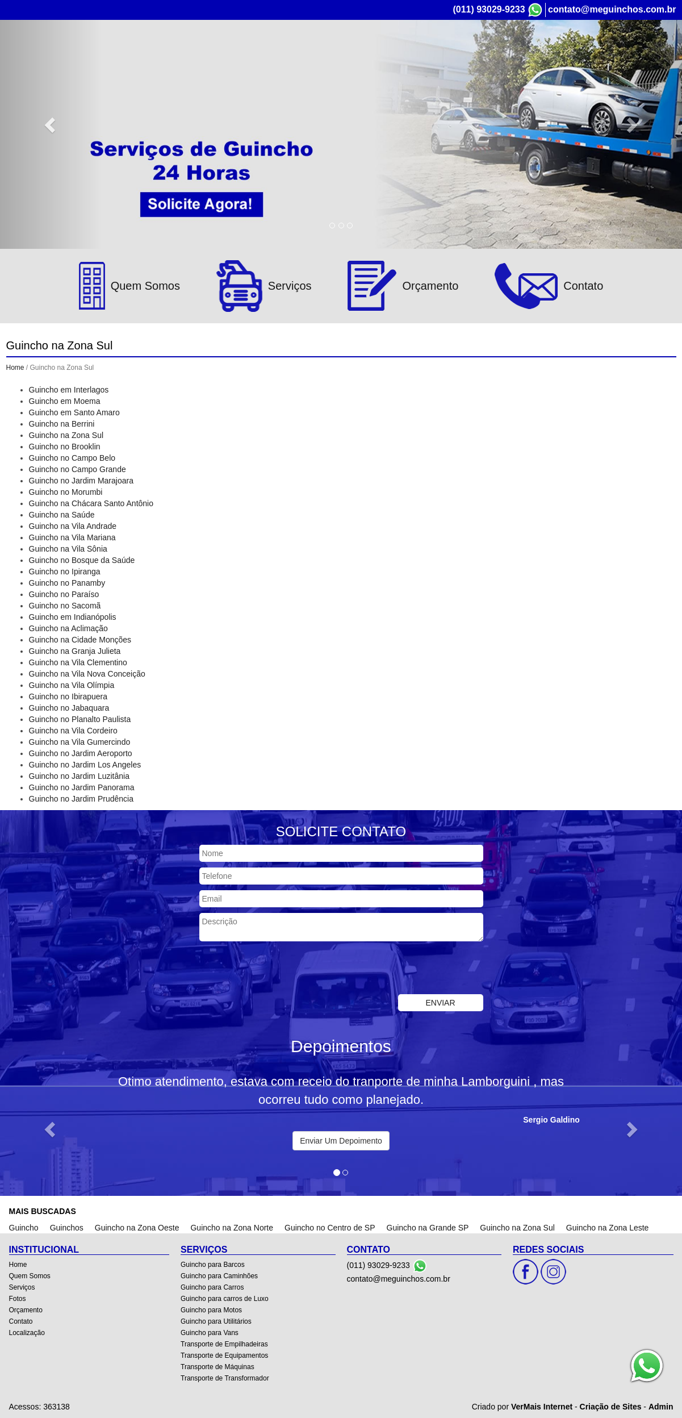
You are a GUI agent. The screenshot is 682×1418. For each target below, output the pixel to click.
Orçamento (547, 50)
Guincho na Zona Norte (231, 1227)
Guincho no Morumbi (66, 492)
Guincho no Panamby (67, 582)
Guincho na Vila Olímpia (72, 685)
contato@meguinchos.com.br (612, 9)
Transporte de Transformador (225, 1378)
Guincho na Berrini (62, 423)
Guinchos (66, 1227)
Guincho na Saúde (62, 514)
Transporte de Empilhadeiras (224, 1344)
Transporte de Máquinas (217, 1367)
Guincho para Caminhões (219, 1276)
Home (355, 50)
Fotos (502, 50)
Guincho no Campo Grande (77, 469)
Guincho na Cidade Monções (80, 639)
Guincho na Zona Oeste (137, 1227)
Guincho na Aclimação (68, 628)
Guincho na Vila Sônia (68, 548)
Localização (647, 50)
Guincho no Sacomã (65, 605)
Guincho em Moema (65, 401)
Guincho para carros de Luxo (225, 1299)
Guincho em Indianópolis (72, 617)
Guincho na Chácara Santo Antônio (91, 503)
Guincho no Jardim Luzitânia (79, 776)
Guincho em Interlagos (69, 389)
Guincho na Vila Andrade (73, 526)
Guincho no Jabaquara (69, 707)
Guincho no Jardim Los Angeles (85, 764)
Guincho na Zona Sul (66, 435)
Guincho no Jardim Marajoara (81, 480)
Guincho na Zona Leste (607, 1227)
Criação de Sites (611, 1406)
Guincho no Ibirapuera (68, 696)
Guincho (24, 1227)
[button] (51, 124)
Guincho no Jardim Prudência (81, 798)
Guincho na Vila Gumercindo (80, 741)
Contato (596, 50)
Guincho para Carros (212, 1287)
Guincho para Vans (210, 1333)
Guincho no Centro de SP (329, 1227)
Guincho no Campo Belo (72, 457)
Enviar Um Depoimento (341, 1140)
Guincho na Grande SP (428, 1227)
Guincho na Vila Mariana (72, 537)
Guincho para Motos (211, 1310)
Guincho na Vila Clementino (78, 662)
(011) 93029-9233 (489, 9)
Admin (660, 1406)
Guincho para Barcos (213, 1265)
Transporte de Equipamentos (224, 1355)
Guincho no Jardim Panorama (82, 787)
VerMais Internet (541, 1406)
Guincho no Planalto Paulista (80, 719)
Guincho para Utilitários (216, 1321)
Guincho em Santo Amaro (74, 412)
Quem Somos (404, 50)
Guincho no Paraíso (64, 594)
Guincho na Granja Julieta (75, 651)
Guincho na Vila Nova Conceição (87, 673)
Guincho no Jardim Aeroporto (80, 753)
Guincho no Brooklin (65, 446)
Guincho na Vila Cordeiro (73, 730)
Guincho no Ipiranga (65, 571)
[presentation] (285, 969)
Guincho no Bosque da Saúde (82, 560)
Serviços (460, 50)
